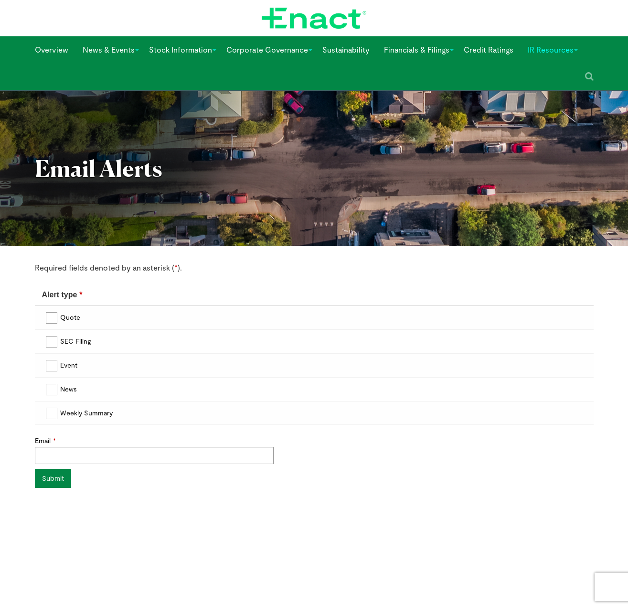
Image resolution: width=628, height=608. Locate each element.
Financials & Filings (416, 49)
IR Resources (551, 49)
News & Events (109, 49)
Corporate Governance (267, 49)
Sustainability (346, 49)
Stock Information (180, 49)
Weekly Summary (86, 413)
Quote (70, 317)
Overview (51, 49)
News (68, 389)
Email (43, 440)
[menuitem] (51, 49)
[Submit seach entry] (589, 76)
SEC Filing (75, 341)
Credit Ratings (488, 49)
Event (68, 365)
